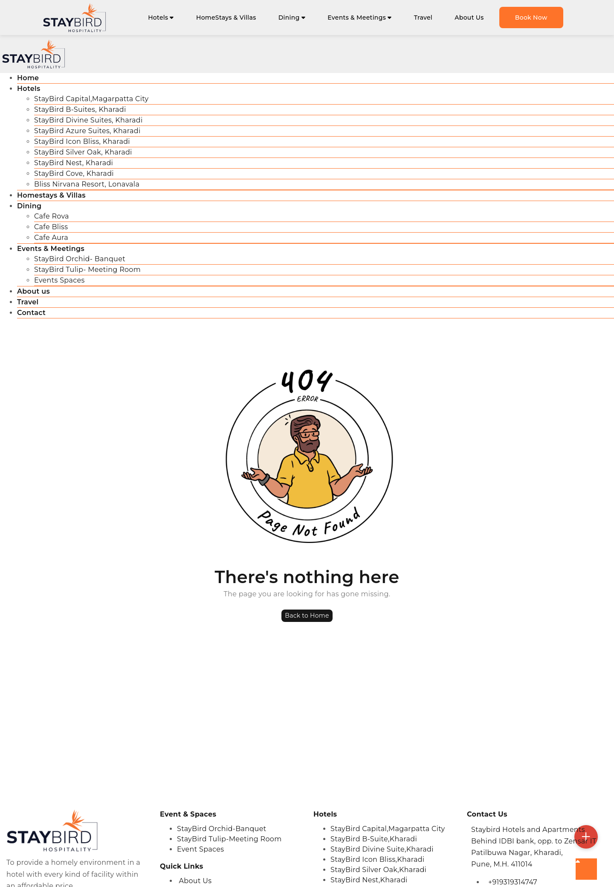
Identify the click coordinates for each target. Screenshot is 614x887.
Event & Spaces (188, 814)
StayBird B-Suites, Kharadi (80, 109)
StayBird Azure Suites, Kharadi (87, 131)
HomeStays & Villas (226, 17)
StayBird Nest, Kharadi (73, 163)
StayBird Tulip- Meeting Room (87, 270)
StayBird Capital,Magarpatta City (91, 99)
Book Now (531, 17)
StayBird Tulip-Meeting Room (229, 839)
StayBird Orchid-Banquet (221, 829)
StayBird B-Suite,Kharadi (373, 839)
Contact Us (487, 814)
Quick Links (181, 866)
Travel (423, 17)
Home (28, 78)
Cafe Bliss (51, 227)
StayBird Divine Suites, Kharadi (88, 120)
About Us (469, 17)
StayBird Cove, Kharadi (74, 173)
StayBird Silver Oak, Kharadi (83, 152)
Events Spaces (59, 280)
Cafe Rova (51, 216)
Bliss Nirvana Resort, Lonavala (86, 184)
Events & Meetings (359, 17)
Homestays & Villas (51, 195)
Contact (31, 313)
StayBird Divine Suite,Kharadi (382, 849)
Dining (291, 17)
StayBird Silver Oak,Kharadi (378, 870)
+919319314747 (512, 882)
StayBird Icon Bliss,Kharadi (377, 859)
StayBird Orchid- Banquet (79, 259)
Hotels (161, 17)
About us (33, 291)
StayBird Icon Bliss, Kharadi (82, 141)
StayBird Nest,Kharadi (369, 880)
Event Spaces (200, 849)
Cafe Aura (51, 237)
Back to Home (307, 615)
